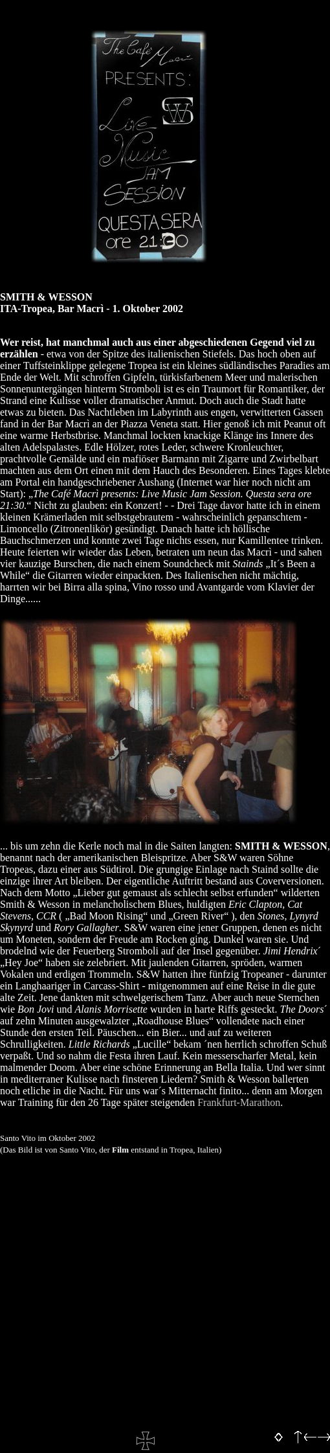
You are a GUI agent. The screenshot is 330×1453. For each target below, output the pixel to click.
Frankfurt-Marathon (238, 1102)
